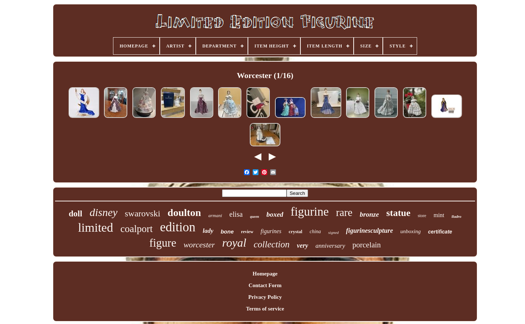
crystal (296, 231)
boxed (275, 214)
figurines (271, 231)
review (247, 231)
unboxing (410, 231)
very (302, 245)
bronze (369, 214)
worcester (199, 244)
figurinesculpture (369, 230)
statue (398, 213)
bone (227, 231)
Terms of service (265, 309)
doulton (184, 212)
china (315, 231)
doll (75, 213)
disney (104, 212)
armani (215, 215)
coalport (136, 228)
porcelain (367, 244)
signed (333, 232)
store (422, 215)
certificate (440, 232)
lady (208, 230)
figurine (309, 211)
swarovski (142, 213)
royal (234, 242)
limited (95, 227)
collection (272, 244)
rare (344, 212)
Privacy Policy (265, 297)
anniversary (330, 245)
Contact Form (265, 285)
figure (162, 242)
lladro (457, 216)
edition (177, 227)
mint (438, 215)
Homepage (265, 274)
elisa (236, 214)
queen (254, 217)
